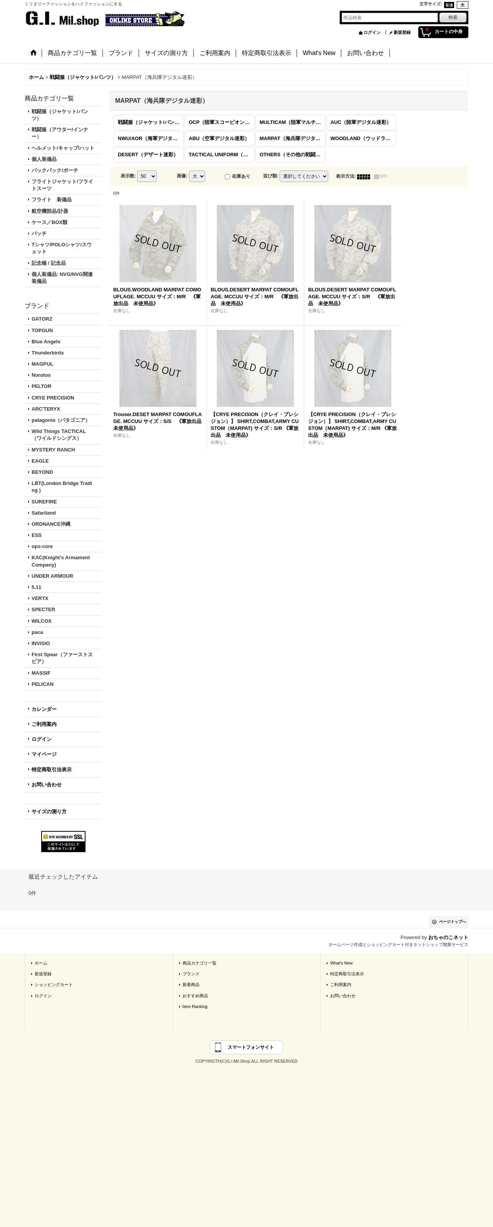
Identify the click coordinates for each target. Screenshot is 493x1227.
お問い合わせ (47, 784)
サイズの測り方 (49, 811)
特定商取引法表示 (52, 769)
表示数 (128, 176)
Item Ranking (195, 1006)
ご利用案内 (44, 724)
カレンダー (44, 709)
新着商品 (191, 984)
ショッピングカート (54, 984)
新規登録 (402, 32)
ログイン (372, 32)
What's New (341, 963)
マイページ (44, 754)
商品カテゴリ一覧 (199, 963)
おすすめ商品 (195, 995)
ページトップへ (452, 921)
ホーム (41, 963)
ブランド (191, 973)
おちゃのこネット (448, 937)
